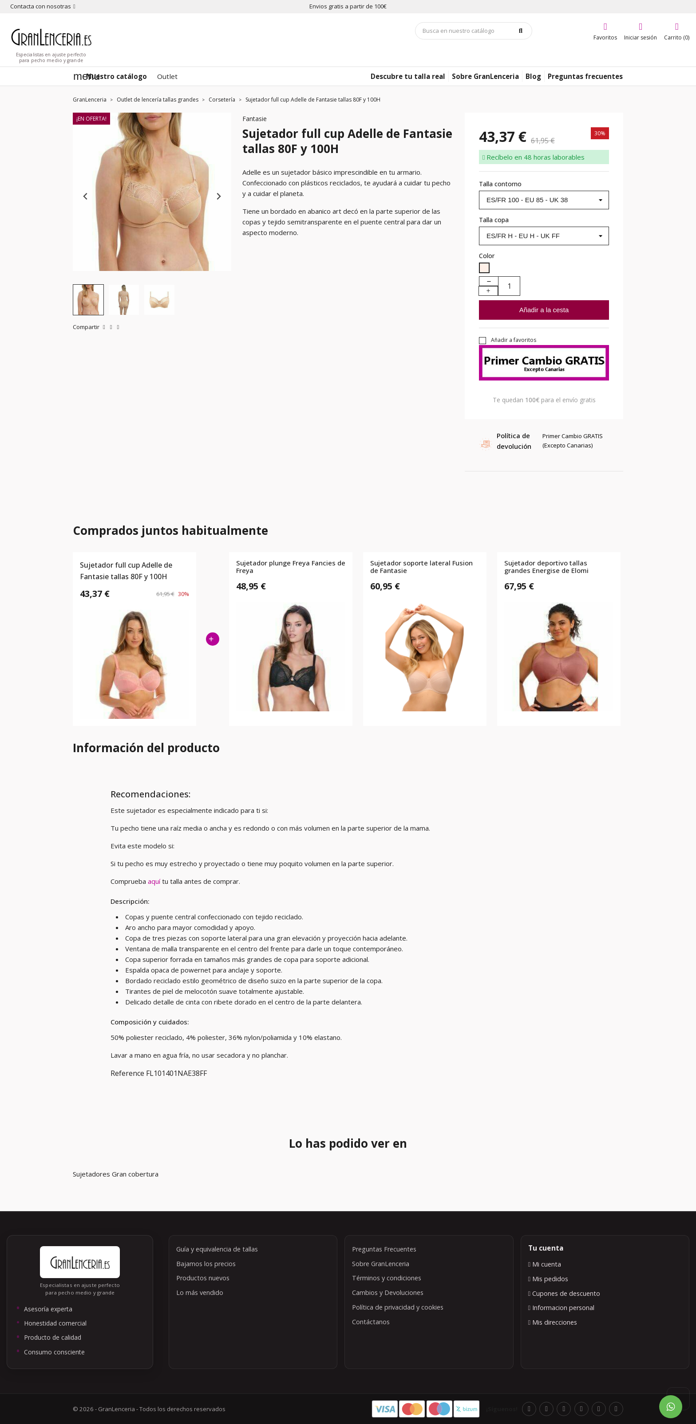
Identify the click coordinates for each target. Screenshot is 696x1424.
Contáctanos (371, 1322)
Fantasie (254, 118)
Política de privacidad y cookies (397, 1307)
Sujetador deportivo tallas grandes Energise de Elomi (546, 567)
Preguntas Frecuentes (384, 1249)
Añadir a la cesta (544, 310)
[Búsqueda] (473, 30)
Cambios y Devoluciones (387, 1292)
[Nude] (484, 269)
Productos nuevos (202, 1278)
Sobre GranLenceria (380, 1263)
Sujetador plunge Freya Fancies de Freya (290, 567)
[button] (88, 299)
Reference (127, 1073)
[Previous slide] (86, 196)
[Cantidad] (509, 286)
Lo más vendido (199, 1292)
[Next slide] (218, 196)
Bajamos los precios (206, 1263)
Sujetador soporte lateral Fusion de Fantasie (421, 567)
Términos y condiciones (386, 1278)
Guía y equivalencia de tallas (217, 1249)
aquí (155, 881)
